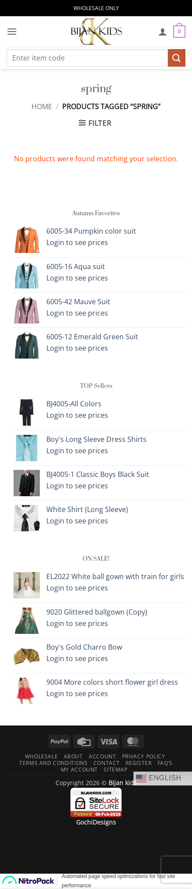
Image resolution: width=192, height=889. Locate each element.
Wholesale (41, 756)
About (73, 756)
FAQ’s (165, 763)
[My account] (162, 31)
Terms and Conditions (53, 763)
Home (41, 106)
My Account (79, 769)
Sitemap (115, 769)
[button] (12, 31)
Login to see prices (77, 242)
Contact (107, 763)
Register (138, 763)
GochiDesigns (96, 822)
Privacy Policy (143, 756)
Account (102, 756)
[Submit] (176, 57)
